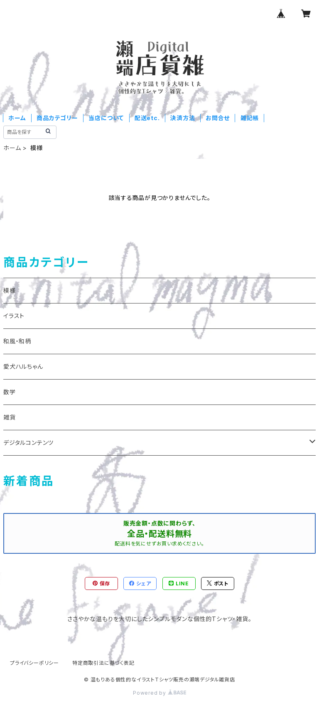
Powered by (159, 693)
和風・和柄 (17, 341)
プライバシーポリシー (34, 663)
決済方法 (182, 117)
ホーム (17, 117)
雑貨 (9, 417)
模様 (9, 290)
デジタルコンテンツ (28, 442)
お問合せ (218, 117)
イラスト (14, 315)
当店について (106, 117)
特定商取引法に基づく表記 (103, 663)
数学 (9, 391)
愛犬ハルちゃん (23, 366)
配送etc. (147, 117)
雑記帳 (249, 117)
